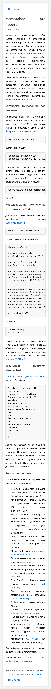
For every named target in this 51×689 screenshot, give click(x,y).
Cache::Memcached (15, 223)
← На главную (12, 9)
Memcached (11, 35)
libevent (26, 562)
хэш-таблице (19, 57)
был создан (32, 639)
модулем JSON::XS (15, 359)
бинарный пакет (13, 131)
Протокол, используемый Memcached (25, 377)
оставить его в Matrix (32, 674)
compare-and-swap (20, 598)
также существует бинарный (25, 613)
